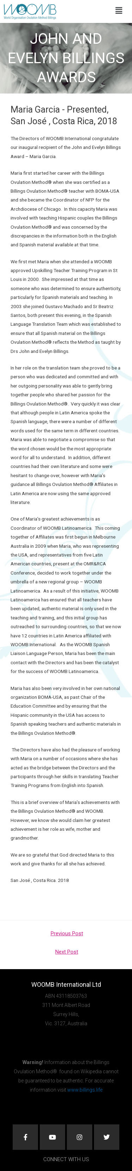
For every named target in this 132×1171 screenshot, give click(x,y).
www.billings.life (84, 1090)
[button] (119, 10)
